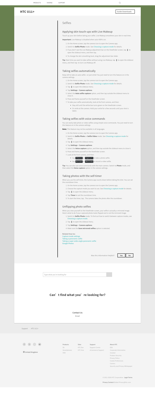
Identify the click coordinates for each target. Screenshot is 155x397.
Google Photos (68, 253)
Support (25, 338)
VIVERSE (51, 3)
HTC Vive (77, 360)
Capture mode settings (72, 246)
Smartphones (63, 360)
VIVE (60, 362)
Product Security (114, 365)
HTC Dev (77, 357)
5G (59, 357)
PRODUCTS (37, 3)
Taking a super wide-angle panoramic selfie (80, 251)
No (129, 265)
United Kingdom (32, 362)
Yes (120, 265)
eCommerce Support (94, 360)
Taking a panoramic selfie (73, 248)
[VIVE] (129, 2)
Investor (111, 362)
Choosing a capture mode (107, 49)
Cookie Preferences (115, 370)
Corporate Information (116, 360)
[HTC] (25, 2)
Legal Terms (127, 387)
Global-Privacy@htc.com (122, 392)
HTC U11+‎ (36, 338)
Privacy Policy (113, 368)
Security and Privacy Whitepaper (120, 376)
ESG (109, 357)
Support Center (92, 357)
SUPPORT (64, 3)
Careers (111, 373)
